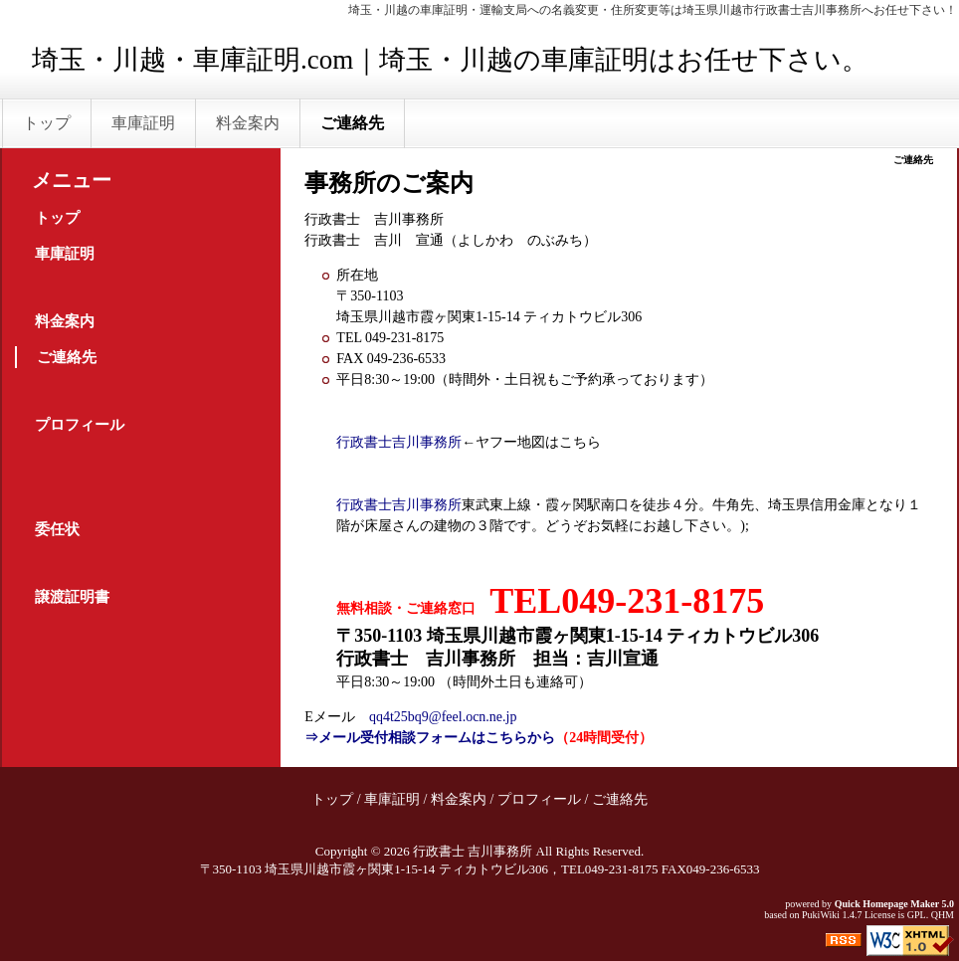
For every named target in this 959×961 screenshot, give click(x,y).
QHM (942, 914)
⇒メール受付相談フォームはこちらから (429, 737)
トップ (47, 122)
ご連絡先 (352, 122)
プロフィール (79, 425)
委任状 (57, 529)
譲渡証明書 (72, 597)
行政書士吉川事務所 (399, 442)
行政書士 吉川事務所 (472, 851)
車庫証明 (143, 122)
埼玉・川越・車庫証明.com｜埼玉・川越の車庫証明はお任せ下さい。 (450, 60)
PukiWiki (821, 914)
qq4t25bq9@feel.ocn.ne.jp (443, 716)
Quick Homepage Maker (887, 903)
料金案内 (248, 122)
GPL (916, 914)
